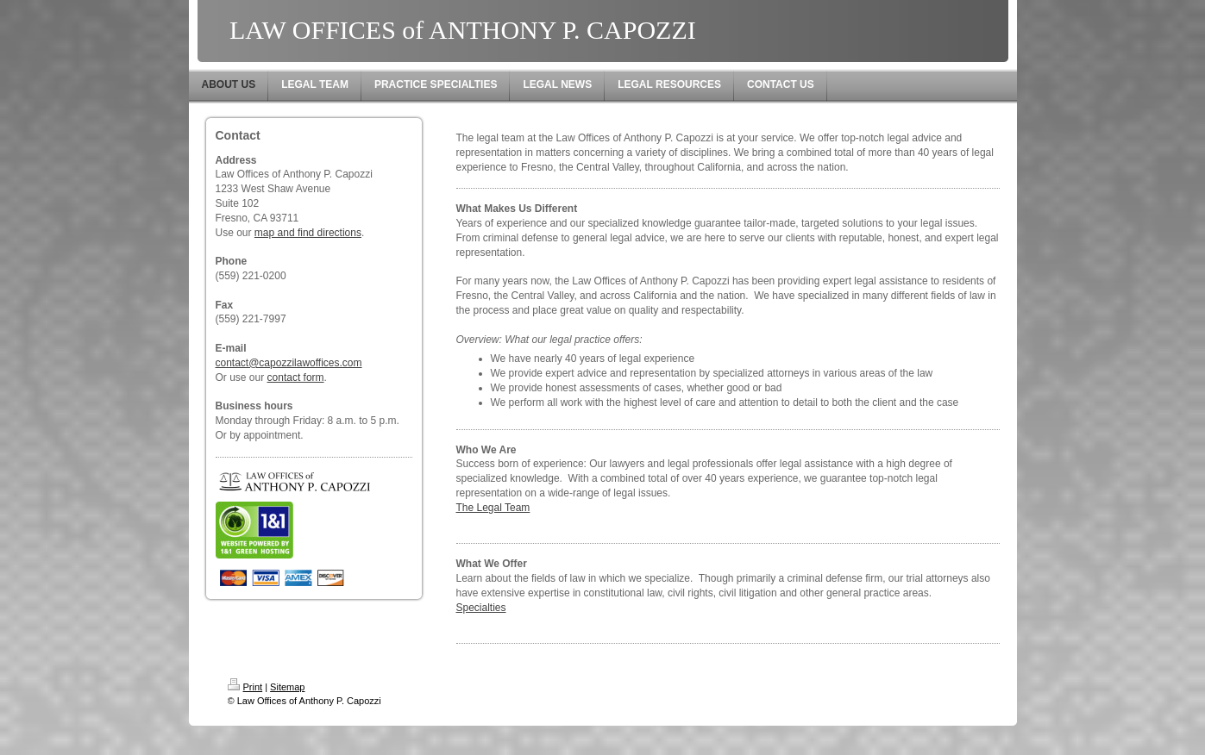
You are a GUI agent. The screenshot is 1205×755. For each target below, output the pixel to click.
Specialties (481, 608)
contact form (295, 377)
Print (245, 687)
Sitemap (287, 687)
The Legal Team (493, 508)
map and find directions (307, 233)
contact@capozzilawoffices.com (289, 363)
